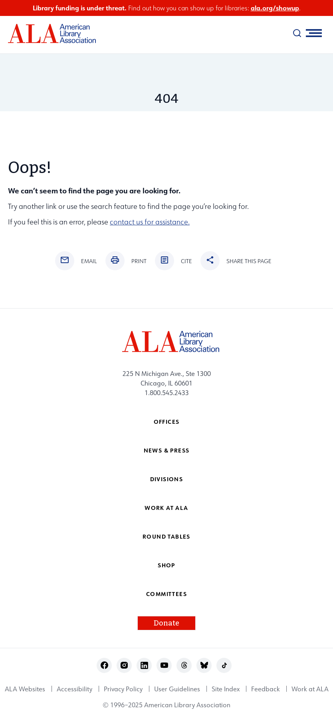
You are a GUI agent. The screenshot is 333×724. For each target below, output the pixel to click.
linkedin (144, 665)
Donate (166, 623)
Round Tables (166, 536)
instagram (124, 665)
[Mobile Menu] (314, 33)
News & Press (167, 450)
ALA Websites (25, 689)
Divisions (166, 479)
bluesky (204, 665)
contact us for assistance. (150, 221)
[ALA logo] (48, 33)
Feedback (265, 689)
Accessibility (74, 689)
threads (184, 665)
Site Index (226, 689)
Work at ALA (166, 508)
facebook (104, 665)
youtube (164, 665)
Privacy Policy (123, 689)
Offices (167, 421)
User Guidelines (177, 689)
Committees (166, 594)
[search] (297, 33)
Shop (166, 565)
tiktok (224, 665)
